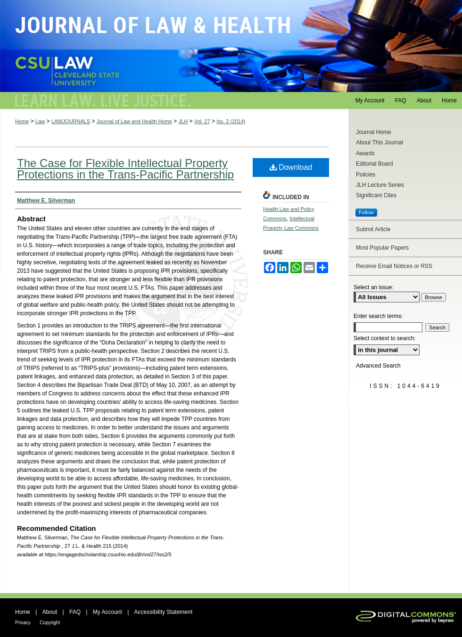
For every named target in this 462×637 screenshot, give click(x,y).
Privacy (23, 622)
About (49, 612)
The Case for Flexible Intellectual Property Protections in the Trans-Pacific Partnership (125, 169)
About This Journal (379, 142)
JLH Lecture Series (380, 185)
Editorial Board (374, 163)
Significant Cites (376, 195)
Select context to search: (384, 338)
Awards (365, 153)
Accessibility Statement (163, 612)
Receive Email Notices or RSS (394, 266)
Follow (366, 212)
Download (291, 167)
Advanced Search (378, 365)
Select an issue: (374, 287)
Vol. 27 (202, 121)
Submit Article (373, 229)
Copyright (50, 622)
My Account (107, 612)
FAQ (75, 612)
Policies (365, 174)
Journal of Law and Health (231, 46)
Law (40, 121)
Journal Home (373, 132)
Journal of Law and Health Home (134, 121)
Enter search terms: (378, 316)
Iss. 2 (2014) (230, 121)
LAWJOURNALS (70, 121)
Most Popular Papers (382, 247)
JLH (183, 121)
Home (22, 121)
